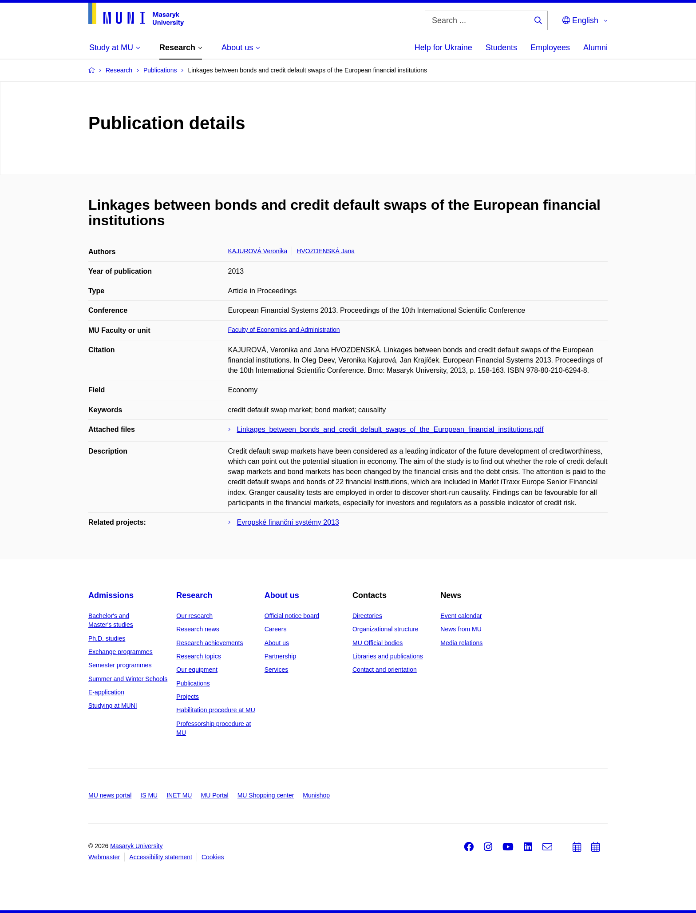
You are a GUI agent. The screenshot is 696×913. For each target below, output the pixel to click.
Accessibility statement (160, 857)
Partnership (281, 656)
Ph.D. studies (106, 638)
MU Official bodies (377, 642)
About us (282, 595)
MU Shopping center (265, 795)
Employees (550, 47)
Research (194, 595)
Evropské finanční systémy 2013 (288, 522)
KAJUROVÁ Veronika (258, 251)
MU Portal (214, 795)
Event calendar (461, 615)
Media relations (461, 642)
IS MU (149, 795)
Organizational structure (385, 629)
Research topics (198, 656)
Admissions (111, 595)
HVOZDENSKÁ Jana (326, 251)
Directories (367, 615)
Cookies (213, 857)
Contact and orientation (384, 669)
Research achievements (209, 642)
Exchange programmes (120, 651)
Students (501, 47)
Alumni (595, 47)
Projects (187, 696)
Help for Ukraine (443, 47)
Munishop (316, 795)
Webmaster (104, 857)
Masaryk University (136, 845)
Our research (194, 615)
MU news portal (109, 795)
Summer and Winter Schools (127, 678)
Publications (193, 683)
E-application (106, 692)
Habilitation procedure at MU (215, 710)
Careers (276, 629)
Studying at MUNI (112, 705)
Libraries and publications (387, 656)
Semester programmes (119, 665)
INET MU (179, 795)
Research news (197, 629)
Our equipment (197, 669)
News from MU (461, 629)
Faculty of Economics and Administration (284, 329)
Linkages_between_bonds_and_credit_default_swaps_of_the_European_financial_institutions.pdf (390, 429)
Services (277, 669)
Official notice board (292, 615)
